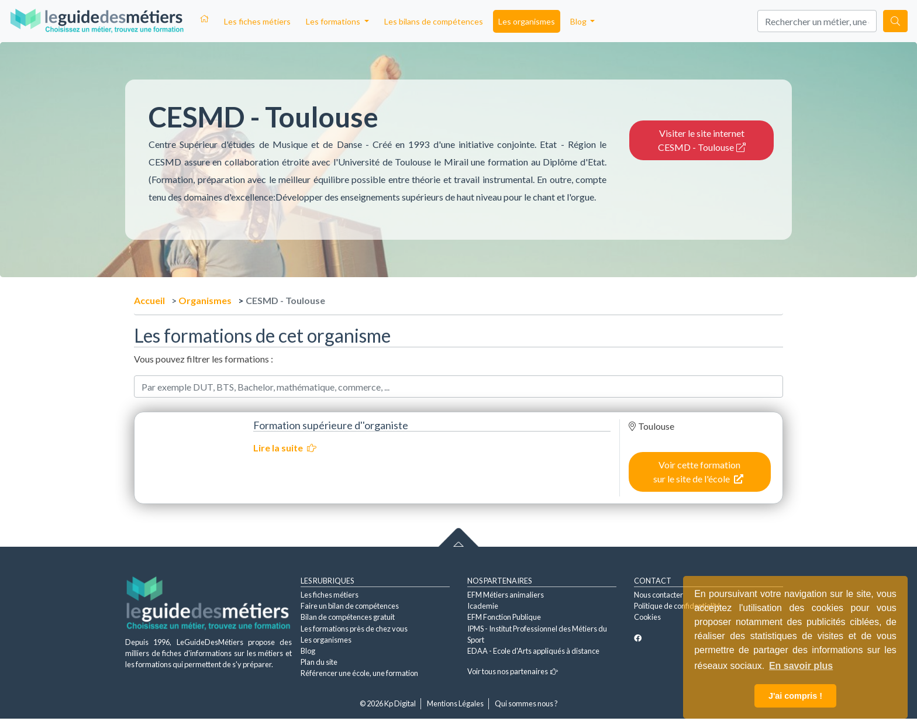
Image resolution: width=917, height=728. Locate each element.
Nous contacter (658, 594)
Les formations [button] (334, 21)
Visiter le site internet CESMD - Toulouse (702, 140)
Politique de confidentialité (677, 605)
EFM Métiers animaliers (505, 594)
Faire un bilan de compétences (350, 605)
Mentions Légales (455, 703)
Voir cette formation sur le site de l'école (698, 471)
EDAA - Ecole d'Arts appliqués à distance (533, 650)
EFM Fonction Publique (504, 617)
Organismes (205, 300)
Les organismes (526, 21)
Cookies (647, 617)
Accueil (149, 300)
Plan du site (319, 662)
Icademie (482, 605)
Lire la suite (284, 447)
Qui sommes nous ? (526, 703)
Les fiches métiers (257, 21)
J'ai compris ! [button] (795, 696)
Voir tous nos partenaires (512, 671)
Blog (308, 650)
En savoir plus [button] (801, 666)
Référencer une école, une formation (359, 673)
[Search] (817, 21)
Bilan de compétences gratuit (348, 617)
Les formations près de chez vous (354, 628)
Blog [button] (579, 21)
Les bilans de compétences (433, 21)
